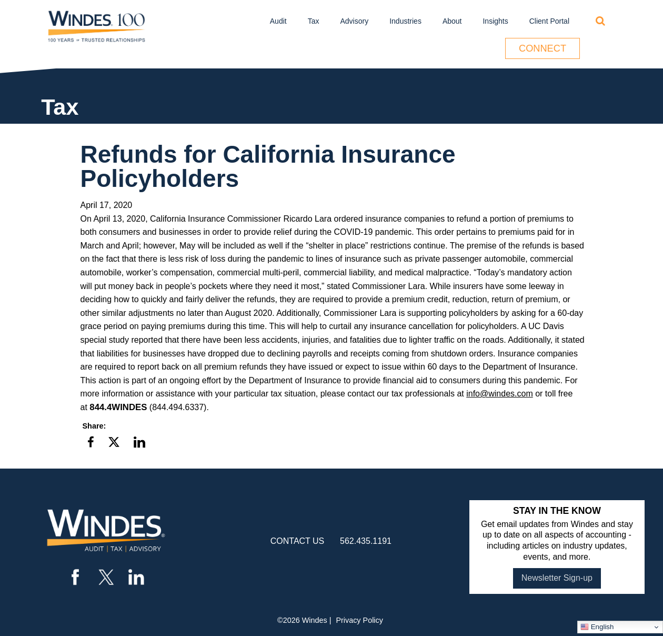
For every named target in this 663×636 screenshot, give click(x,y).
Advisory (354, 21)
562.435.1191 (365, 540)
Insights (495, 21)
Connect (542, 48)
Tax (313, 21)
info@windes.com (499, 393)
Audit (278, 21)
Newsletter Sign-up (556, 577)
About (452, 21)
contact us (297, 540)
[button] (90, 443)
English (597, 627)
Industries (405, 21)
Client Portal (549, 21)
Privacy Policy (359, 620)
